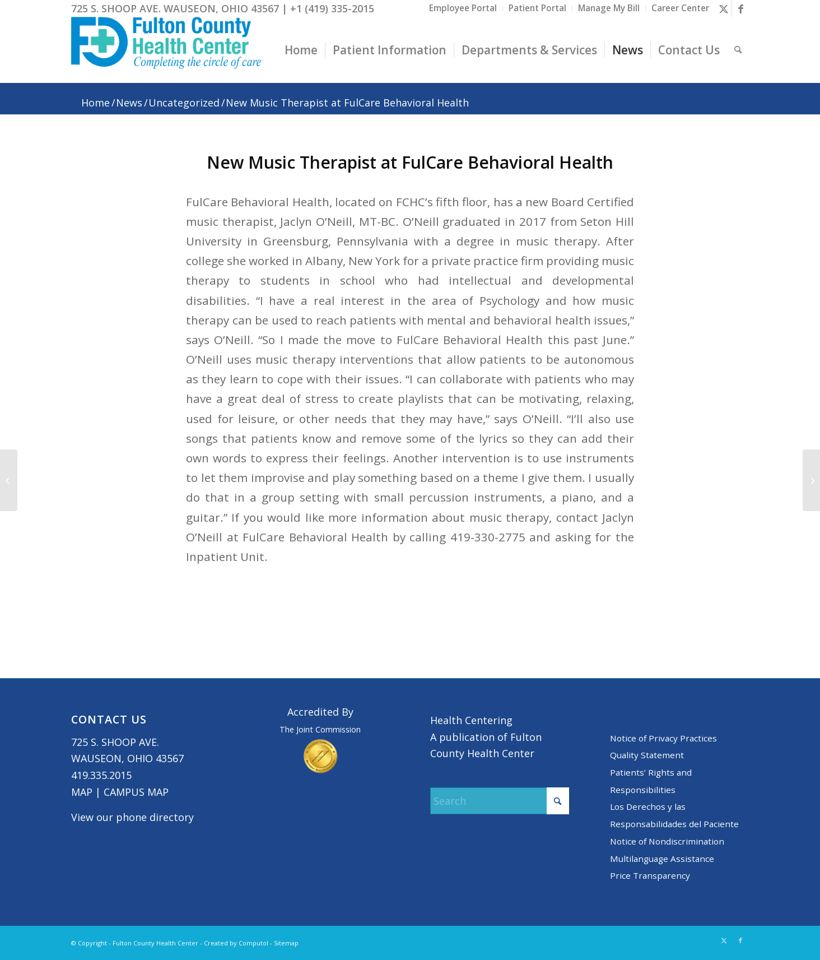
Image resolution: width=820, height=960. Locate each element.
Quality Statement (647, 754)
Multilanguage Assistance (662, 858)
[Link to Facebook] (740, 8)
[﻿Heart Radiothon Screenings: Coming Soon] (811, 480)
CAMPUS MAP (136, 792)
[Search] (738, 50)
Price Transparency (650, 875)
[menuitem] (463, 8)
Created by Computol (236, 943)
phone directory (155, 817)
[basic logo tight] (166, 50)
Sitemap (286, 943)
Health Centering (471, 720)
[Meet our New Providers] (8, 480)
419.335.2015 (101, 775)
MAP (81, 792)
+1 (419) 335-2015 (332, 8)
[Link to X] (723, 8)
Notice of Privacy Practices (663, 738)
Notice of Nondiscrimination (667, 841)
